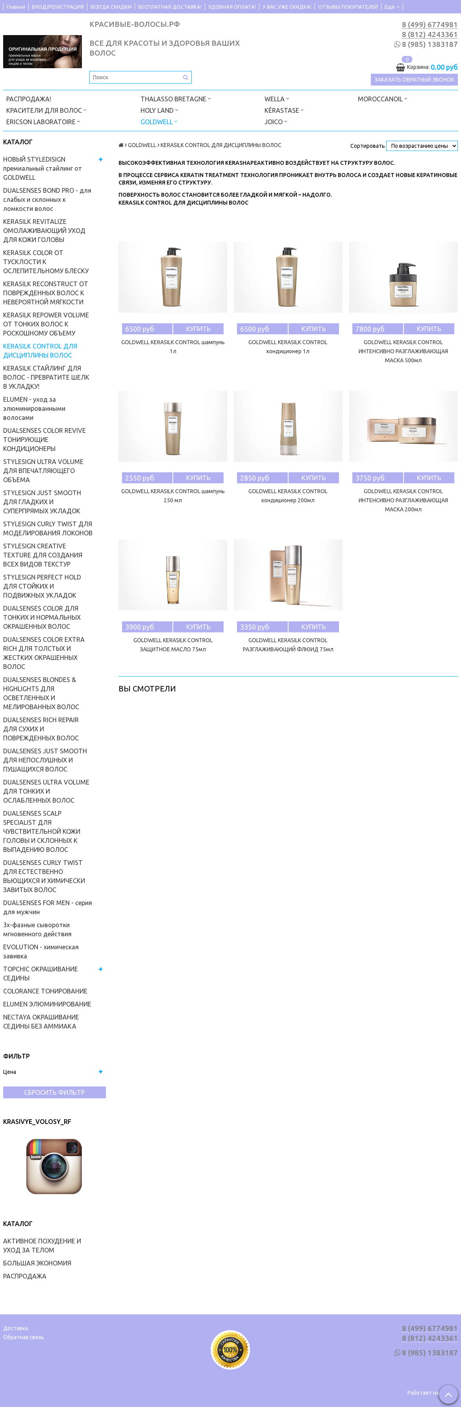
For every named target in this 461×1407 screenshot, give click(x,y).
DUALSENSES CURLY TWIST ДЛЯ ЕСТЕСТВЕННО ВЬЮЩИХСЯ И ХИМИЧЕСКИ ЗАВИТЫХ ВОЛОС (44, 876)
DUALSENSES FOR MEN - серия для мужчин (47, 907)
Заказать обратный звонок (414, 79)
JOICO (276, 121)
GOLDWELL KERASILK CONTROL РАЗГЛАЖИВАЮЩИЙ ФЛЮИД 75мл (288, 644)
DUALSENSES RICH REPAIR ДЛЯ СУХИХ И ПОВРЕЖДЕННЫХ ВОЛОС (41, 729)
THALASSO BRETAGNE (176, 98)
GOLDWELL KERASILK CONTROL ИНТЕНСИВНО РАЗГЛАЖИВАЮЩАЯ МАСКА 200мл (403, 500)
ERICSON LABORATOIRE (43, 121)
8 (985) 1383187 (430, 44)
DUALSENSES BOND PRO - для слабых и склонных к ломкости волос (47, 199)
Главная (16, 6)
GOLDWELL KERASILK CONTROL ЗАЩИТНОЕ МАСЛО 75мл (173, 644)
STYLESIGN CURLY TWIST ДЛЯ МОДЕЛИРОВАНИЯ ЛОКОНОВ (48, 528)
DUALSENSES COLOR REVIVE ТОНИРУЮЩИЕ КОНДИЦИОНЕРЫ (44, 439)
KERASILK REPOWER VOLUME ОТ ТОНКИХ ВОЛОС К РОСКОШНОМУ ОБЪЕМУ (46, 324)
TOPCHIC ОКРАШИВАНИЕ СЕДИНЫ (40, 973)
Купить (198, 328)
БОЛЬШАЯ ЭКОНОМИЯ (37, 1263)
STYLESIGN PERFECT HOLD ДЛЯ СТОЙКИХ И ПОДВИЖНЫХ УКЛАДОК (42, 586)
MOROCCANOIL (382, 98)
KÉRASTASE (284, 110)
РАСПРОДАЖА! (28, 98)
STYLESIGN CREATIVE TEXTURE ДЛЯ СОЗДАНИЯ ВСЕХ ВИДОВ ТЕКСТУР (42, 555)
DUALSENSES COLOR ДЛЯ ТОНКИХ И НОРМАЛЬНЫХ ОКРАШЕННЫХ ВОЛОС (42, 617)
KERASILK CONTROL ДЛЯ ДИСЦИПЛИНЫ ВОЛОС (40, 351)
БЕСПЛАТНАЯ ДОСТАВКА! (170, 6)
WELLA (277, 98)
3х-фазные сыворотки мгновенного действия (37, 929)
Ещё (392, 6)
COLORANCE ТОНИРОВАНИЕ (45, 991)
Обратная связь (23, 1337)
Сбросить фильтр (54, 1092)
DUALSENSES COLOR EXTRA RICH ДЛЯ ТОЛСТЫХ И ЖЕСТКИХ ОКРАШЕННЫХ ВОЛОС (44, 653)
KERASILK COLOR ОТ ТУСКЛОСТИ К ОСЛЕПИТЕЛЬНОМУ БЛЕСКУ (46, 261)
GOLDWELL (159, 121)
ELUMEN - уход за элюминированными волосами (34, 408)
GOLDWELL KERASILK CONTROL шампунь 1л (173, 346)
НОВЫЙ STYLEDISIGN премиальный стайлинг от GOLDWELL (42, 168)
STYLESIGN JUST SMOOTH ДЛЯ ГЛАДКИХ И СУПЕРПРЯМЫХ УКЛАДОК (42, 501)
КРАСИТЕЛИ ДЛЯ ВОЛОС (46, 110)
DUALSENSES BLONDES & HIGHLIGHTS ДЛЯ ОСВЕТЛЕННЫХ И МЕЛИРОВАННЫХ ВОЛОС (41, 693)
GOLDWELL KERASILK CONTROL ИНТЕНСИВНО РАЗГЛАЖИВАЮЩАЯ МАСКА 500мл (403, 351)
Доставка (15, 1328)
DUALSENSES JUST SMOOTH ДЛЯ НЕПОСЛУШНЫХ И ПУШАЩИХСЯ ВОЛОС (45, 760)
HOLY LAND (159, 110)
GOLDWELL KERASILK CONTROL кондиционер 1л (288, 346)
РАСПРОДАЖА (24, 1276)
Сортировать (367, 146)
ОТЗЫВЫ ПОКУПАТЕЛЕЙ (348, 6)
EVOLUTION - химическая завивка (41, 951)
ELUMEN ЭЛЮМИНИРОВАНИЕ (47, 1004)
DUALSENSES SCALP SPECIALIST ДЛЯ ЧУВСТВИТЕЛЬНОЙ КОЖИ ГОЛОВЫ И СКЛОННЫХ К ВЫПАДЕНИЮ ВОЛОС (41, 831)
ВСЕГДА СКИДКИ (111, 6)
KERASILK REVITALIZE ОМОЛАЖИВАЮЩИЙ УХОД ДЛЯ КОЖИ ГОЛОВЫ (44, 230)
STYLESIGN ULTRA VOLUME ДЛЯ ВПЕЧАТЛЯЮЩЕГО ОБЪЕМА (43, 470)
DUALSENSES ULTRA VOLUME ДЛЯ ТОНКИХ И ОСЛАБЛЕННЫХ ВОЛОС (46, 791)
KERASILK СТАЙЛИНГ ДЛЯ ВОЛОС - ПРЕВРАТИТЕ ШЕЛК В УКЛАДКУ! (46, 377)
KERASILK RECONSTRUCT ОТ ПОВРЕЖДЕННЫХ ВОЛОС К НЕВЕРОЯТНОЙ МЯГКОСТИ (45, 293)
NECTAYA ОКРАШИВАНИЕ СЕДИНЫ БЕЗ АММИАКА (41, 1022)
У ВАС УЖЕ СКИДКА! (287, 6)
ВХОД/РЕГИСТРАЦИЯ (58, 6)
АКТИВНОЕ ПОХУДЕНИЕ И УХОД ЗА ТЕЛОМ (42, 1245)
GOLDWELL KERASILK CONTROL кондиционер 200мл (288, 495)
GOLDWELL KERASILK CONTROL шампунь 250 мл (173, 495)
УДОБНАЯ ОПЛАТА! (232, 6)
